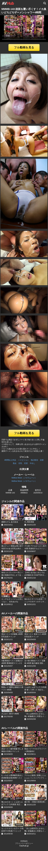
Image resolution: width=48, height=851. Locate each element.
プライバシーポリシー (24, 843)
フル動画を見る (24, 47)
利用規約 (24, 841)
